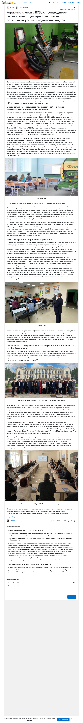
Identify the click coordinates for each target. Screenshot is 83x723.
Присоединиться (63, 719)
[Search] (49, 2)
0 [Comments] (65, 521)
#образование (16, 517)
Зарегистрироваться (68, 2)
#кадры (9, 517)
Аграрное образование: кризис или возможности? (30, 564)
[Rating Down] (74, 521)
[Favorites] (71, 7)
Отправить (72, 597)
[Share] (50, 521)
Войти (78, 2)
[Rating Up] (69, 521)
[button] (53, 2)
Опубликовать (26, 2)
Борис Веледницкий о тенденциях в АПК (25, 530)
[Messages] (53, 2)
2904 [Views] (59, 521)
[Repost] (53, 521)
